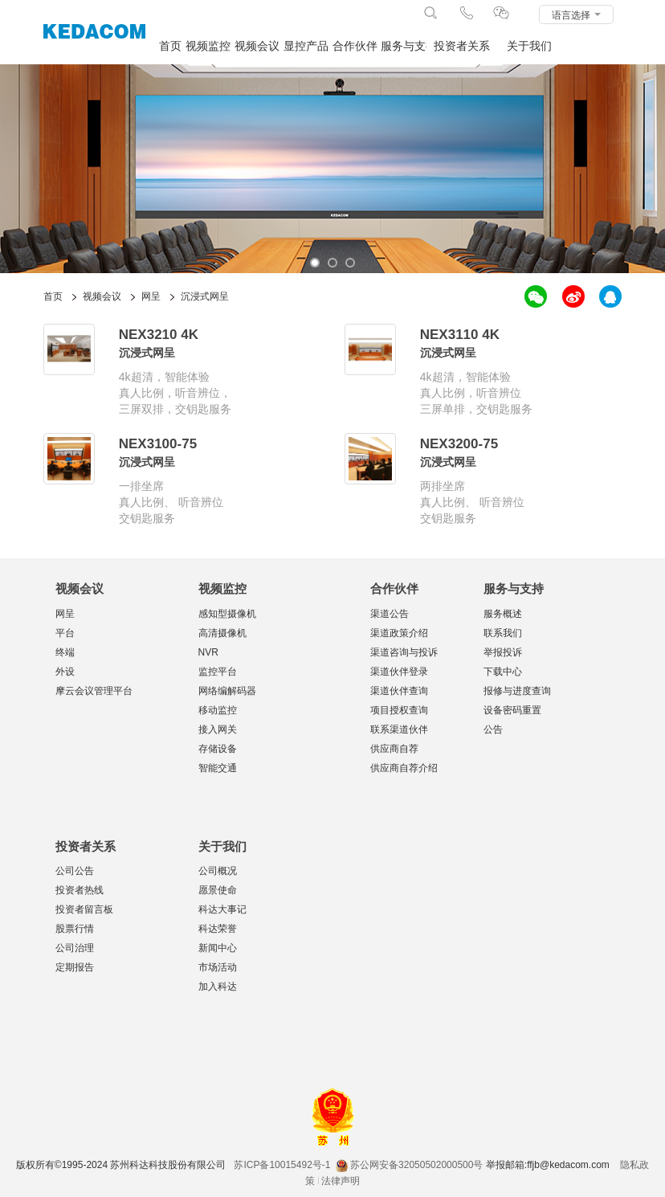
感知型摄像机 (227, 613)
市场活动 (217, 967)
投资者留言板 (84, 909)
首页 (170, 46)
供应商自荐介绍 (404, 768)
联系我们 (502, 633)
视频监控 (208, 46)
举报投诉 (502, 652)
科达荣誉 (217, 928)
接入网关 (217, 729)
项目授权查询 (399, 710)
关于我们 (529, 46)
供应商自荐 (394, 748)
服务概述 (502, 613)
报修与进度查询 (517, 691)
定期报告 (74, 967)
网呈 (65, 613)
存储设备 (217, 748)
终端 (65, 652)
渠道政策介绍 (399, 633)
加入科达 (217, 986)
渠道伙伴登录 (399, 671)
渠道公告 (389, 613)
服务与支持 (404, 46)
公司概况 (217, 870)
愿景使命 (217, 890)
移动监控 (217, 710)
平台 (65, 633)
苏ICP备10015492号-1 (282, 1164)
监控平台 (217, 671)
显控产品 (306, 46)
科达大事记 (222, 909)
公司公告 (74, 870)
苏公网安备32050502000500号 (409, 1164)
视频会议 (257, 46)
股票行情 (74, 928)
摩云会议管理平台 (94, 691)
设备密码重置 (512, 710)
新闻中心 (217, 948)
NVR (208, 652)
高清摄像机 (222, 633)
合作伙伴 (354, 46)
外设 (65, 671)
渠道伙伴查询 (399, 691)
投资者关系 (462, 46)
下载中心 (502, 671)
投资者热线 (79, 890)
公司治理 (74, 948)
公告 (493, 729)
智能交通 (217, 768)
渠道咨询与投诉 (404, 652)
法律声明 (340, 1181)
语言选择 (576, 15)
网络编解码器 (227, 691)
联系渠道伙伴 (399, 729)
